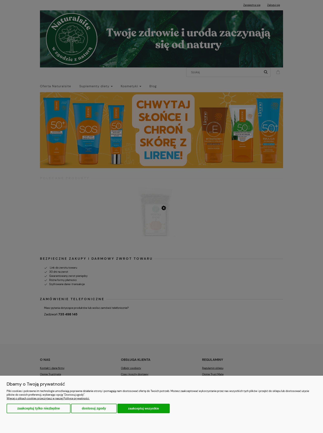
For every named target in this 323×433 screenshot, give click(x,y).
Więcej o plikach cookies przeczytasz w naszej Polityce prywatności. (48, 398)
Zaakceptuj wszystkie (143, 408)
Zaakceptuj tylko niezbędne (38, 408)
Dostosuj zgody (94, 408)
